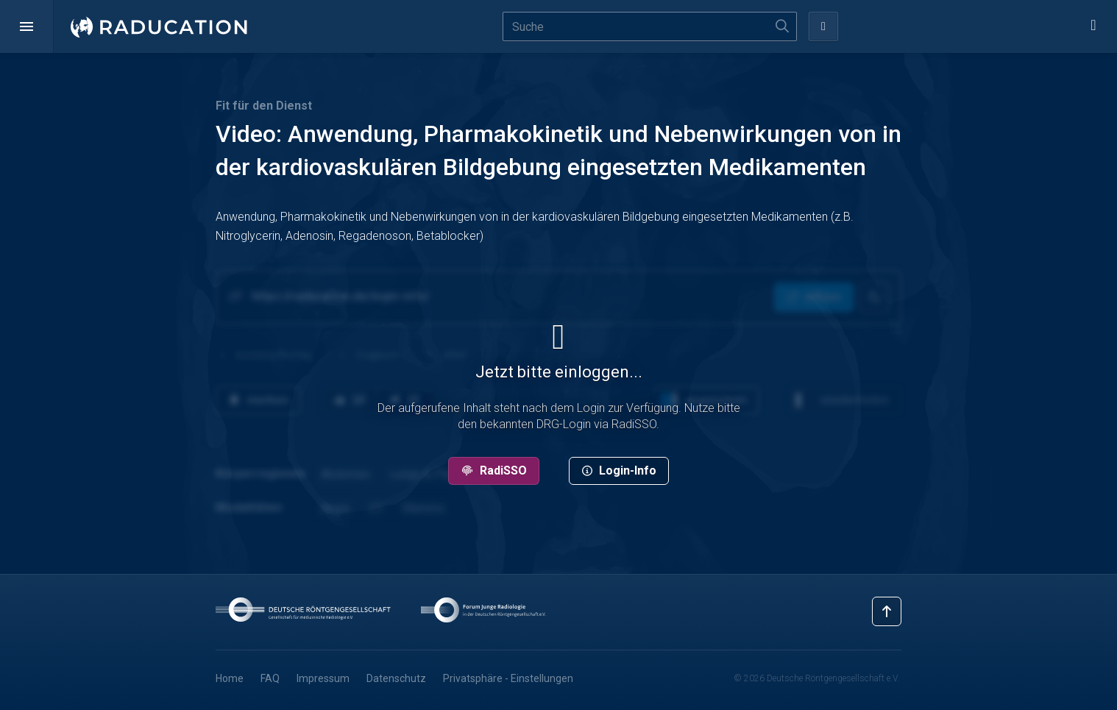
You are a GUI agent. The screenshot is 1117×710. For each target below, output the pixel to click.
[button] (26, 26)
